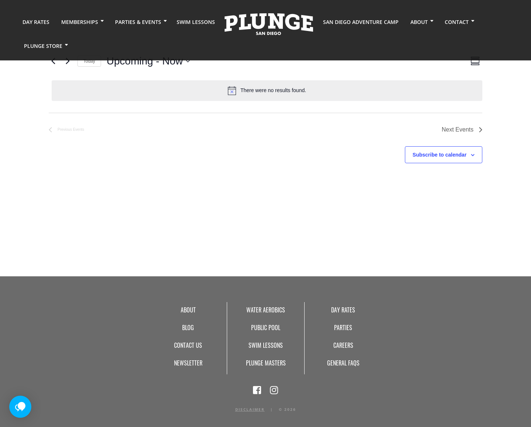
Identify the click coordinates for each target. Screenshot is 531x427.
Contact (456, 21)
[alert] (267, 90)
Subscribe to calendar (439, 155)
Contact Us (188, 345)
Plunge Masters (266, 362)
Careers (343, 345)
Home (269, 24)
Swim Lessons (196, 21)
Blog (188, 327)
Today (89, 61)
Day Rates (35, 21)
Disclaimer (250, 409)
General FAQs (343, 362)
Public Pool (265, 327)
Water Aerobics (265, 309)
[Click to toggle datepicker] (148, 61)
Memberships (79, 21)
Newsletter (188, 362)
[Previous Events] (53, 61)
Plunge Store (43, 45)
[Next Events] (67, 61)
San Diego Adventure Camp (360, 21)
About (418, 21)
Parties (343, 327)
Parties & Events (138, 21)
